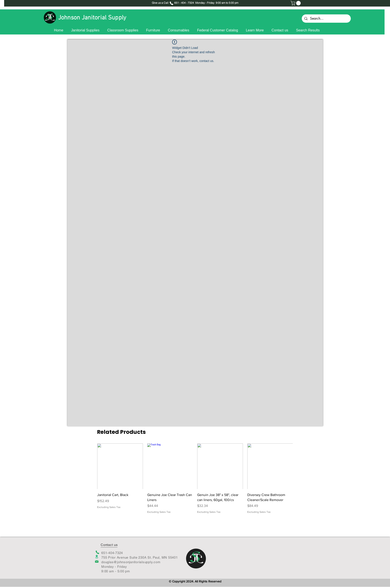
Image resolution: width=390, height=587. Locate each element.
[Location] (97, 556)
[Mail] (97, 561)
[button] (296, 3)
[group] (195, 478)
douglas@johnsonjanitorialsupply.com (130, 562)
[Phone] (97, 552)
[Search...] (326, 18)
